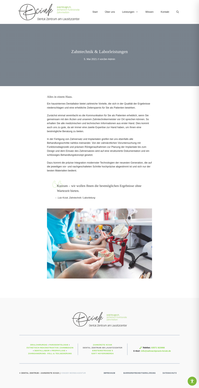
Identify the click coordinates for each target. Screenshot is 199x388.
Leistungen (132, 12)
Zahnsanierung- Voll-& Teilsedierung (50, 353)
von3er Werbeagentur (73, 373)
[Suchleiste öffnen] (177, 12)
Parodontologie (58, 345)
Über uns (110, 12)
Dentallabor (41, 351)
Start (95, 12)
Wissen (149, 12)
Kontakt (165, 12)
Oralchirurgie (38, 345)
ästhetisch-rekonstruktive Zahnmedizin (50, 348)
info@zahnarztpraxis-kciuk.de (156, 351)
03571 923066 (158, 347)
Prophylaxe (59, 351)
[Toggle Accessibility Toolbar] (192, 381)
